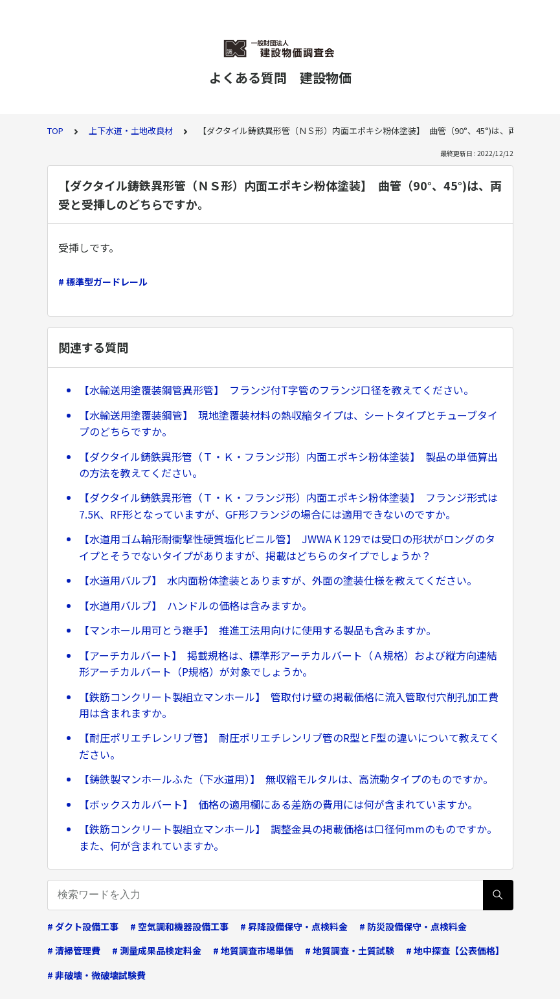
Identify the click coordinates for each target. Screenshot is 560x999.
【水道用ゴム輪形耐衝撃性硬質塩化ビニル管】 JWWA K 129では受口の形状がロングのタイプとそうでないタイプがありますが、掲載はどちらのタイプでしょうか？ (287, 547)
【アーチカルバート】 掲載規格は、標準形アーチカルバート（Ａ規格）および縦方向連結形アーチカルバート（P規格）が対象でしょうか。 (288, 663)
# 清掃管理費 (73, 950)
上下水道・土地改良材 (131, 130)
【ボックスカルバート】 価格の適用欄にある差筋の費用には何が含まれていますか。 (278, 804)
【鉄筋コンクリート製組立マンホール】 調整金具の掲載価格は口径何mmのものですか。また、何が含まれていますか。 (288, 837)
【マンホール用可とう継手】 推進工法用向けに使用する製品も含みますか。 (257, 630)
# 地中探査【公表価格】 (455, 950)
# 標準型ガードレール (103, 281)
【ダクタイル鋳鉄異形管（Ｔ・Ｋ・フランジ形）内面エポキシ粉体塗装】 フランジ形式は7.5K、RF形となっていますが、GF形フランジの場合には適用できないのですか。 (288, 505)
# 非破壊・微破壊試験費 (96, 975)
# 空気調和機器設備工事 (179, 926)
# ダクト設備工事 (82, 926)
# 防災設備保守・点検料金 (413, 926)
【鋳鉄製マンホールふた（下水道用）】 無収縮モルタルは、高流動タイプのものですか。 (286, 779)
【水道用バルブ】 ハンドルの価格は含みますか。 (195, 605)
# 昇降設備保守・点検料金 (294, 926)
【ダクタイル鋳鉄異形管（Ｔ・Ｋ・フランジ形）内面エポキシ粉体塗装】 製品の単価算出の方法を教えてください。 (288, 465)
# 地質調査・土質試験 (349, 950)
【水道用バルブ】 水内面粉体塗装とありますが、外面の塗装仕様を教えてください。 (278, 580)
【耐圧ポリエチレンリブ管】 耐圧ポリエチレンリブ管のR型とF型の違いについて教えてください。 (289, 746)
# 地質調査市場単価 (253, 950)
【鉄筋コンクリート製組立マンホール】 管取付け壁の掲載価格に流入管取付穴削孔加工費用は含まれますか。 (288, 705)
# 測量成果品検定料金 (156, 950)
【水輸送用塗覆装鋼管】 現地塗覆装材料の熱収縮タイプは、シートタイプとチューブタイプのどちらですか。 (288, 423)
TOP (55, 130)
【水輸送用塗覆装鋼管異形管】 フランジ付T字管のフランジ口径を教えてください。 (276, 390)
